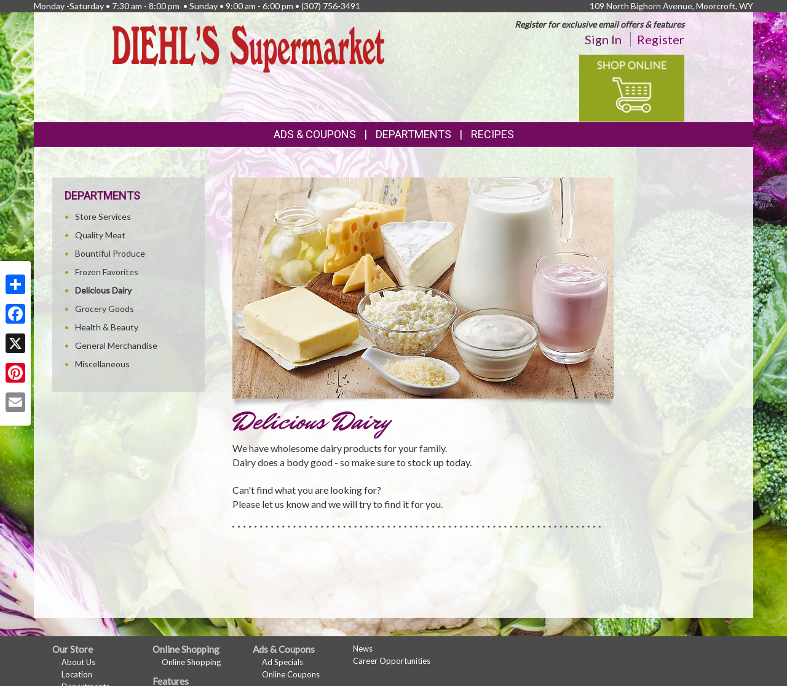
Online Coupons (291, 674)
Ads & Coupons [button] (315, 134)
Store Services (103, 216)
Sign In (603, 39)
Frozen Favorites (106, 272)
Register (660, 39)
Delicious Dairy (103, 290)
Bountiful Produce (110, 253)
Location (76, 674)
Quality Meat (100, 235)
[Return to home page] (249, 47)
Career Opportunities (391, 661)
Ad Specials (282, 662)
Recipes (492, 134)
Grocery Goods (104, 308)
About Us (78, 662)
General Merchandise (116, 345)
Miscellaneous (102, 364)
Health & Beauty (106, 327)
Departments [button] (413, 134)
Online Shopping (191, 662)
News (363, 648)
